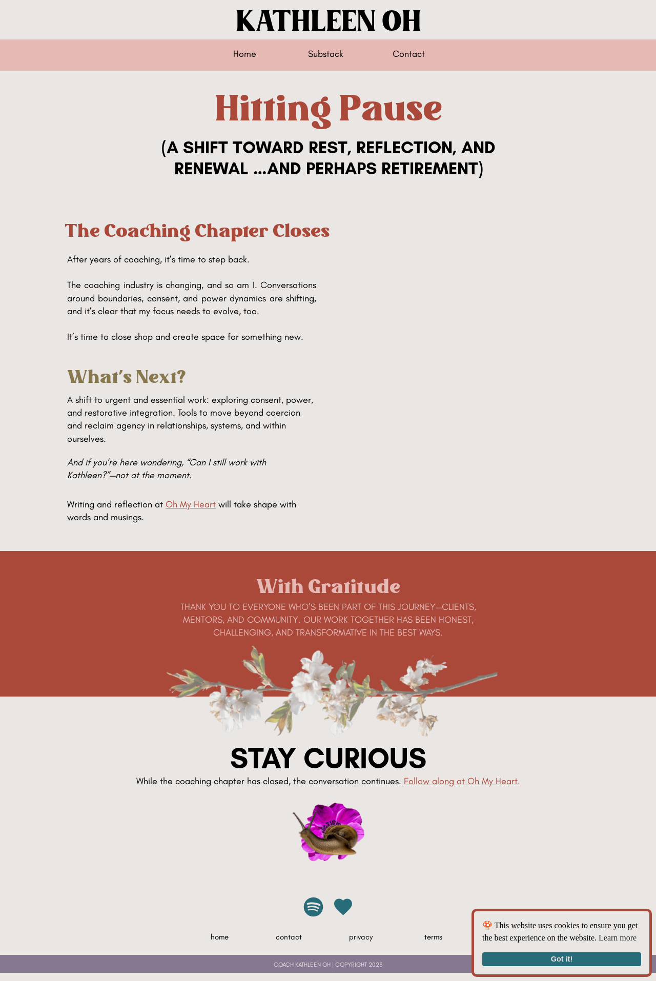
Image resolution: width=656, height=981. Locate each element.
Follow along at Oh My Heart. (462, 781)
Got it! (561, 959)
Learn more (618, 937)
